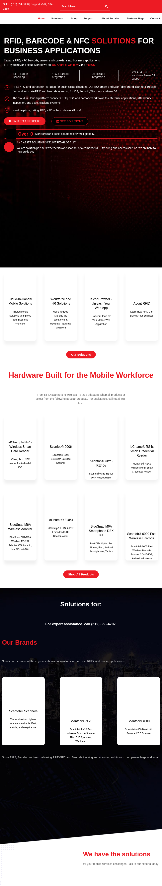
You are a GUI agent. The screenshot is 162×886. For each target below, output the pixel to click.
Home (41, 18)
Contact (155, 18)
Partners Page (135, 18)
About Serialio (110, 18)
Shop (74, 18)
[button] (58, 18)
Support (88, 18)
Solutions (57, 18)
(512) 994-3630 (20, 4)
